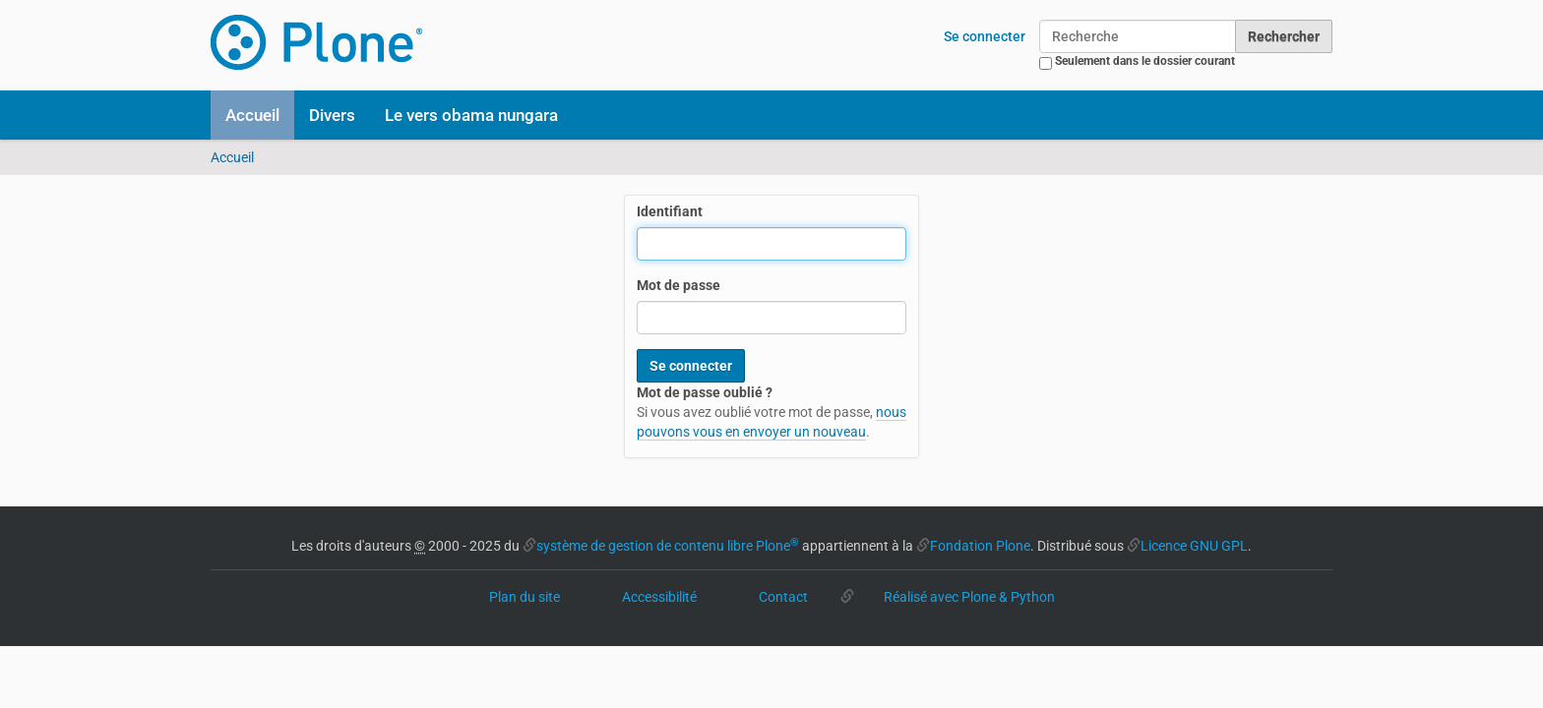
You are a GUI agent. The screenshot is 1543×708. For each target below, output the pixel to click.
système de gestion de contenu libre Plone (667, 546)
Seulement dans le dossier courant (1145, 61)
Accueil (252, 115)
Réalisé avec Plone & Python (969, 597)
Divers (332, 115)
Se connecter (984, 36)
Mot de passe (678, 285)
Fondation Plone (980, 546)
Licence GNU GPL (1194, 546)
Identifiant (670, 211)
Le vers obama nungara (471, 115)
